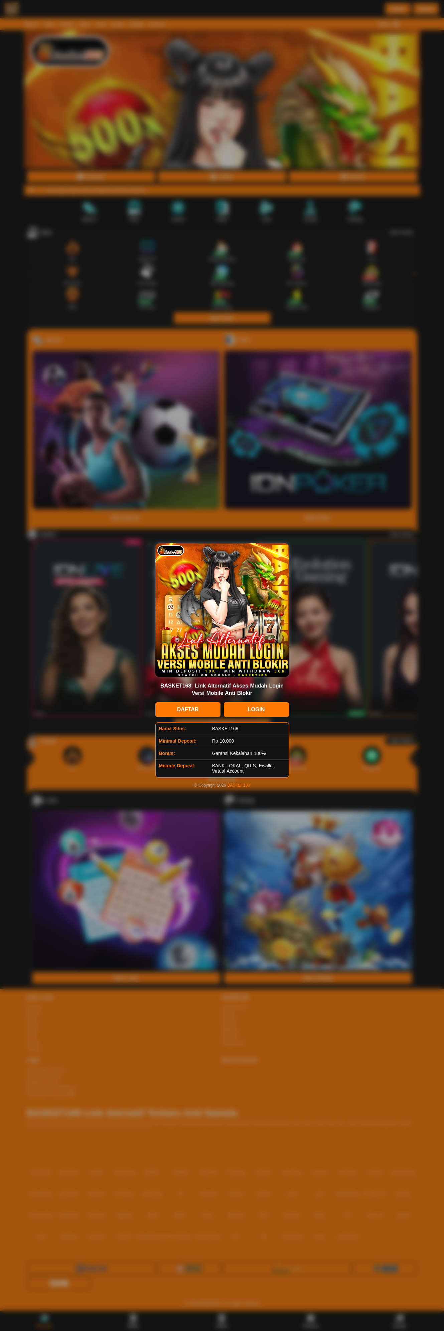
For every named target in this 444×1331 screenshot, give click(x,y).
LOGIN (256, 709)
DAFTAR (188, 709)
